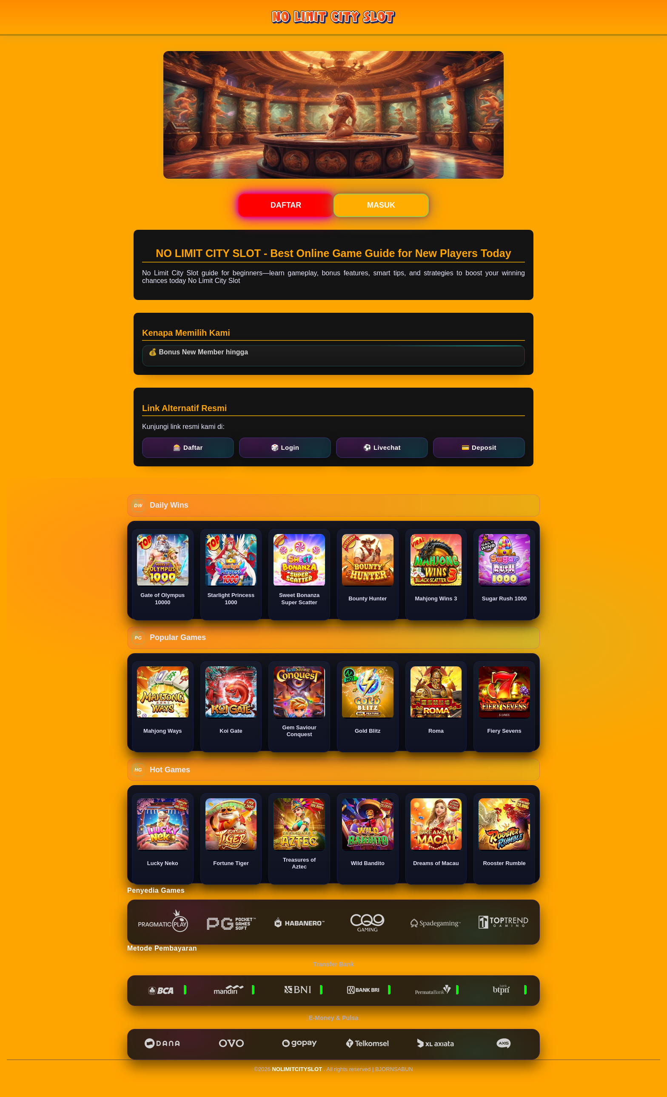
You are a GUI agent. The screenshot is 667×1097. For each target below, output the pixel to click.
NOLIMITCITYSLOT (297, 1069)
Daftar (286, 205)
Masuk (381, 205)
